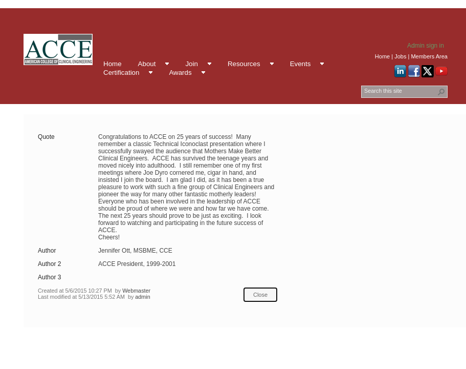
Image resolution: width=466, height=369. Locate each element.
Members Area (429, 56)
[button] (441, 91)
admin (142, 297)
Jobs (400, 56)
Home (382, 56)
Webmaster (136, 291)
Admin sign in (425, 45)
